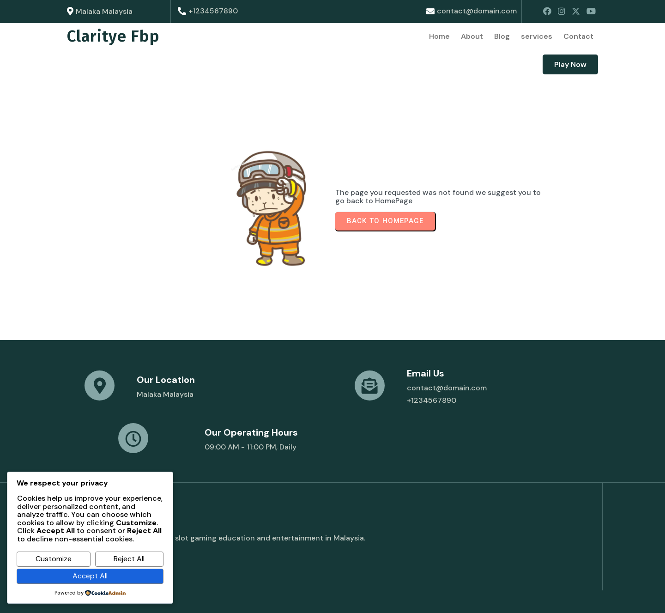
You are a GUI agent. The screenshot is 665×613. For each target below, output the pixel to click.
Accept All (90, 576)
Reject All (129, 559)
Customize (54, 559)
